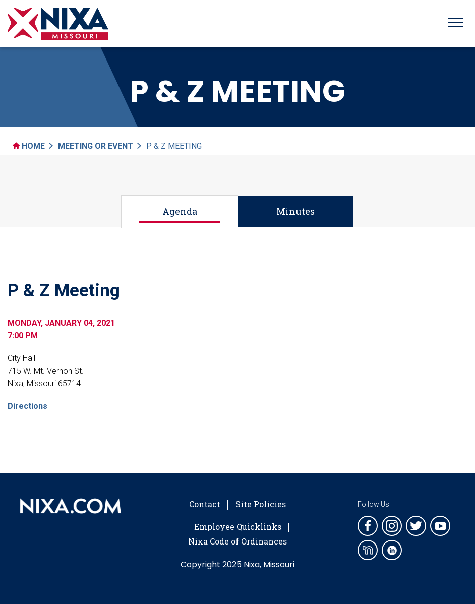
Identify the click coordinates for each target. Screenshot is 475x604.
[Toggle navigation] (455, 23)
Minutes (295, 211)
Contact (204, 504)
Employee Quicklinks (237, 526)
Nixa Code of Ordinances (237, 541)
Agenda (179, 211)
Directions (27, 406)
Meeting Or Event (95, 146)
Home (29, 146)
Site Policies (260, 504)
